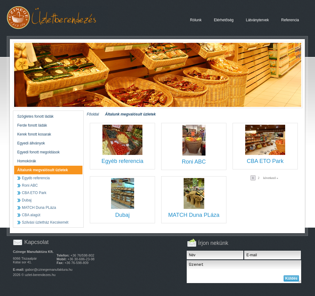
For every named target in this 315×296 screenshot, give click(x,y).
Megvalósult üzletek (57, 17)
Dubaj (122, 215)
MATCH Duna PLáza (194, 215)
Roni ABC (194, 162)
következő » (270, 178)
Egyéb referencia (122, 161)
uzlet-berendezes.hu (40, 275)
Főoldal (93, 114)
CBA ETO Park (265, 161)
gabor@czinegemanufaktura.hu (49, 269)
